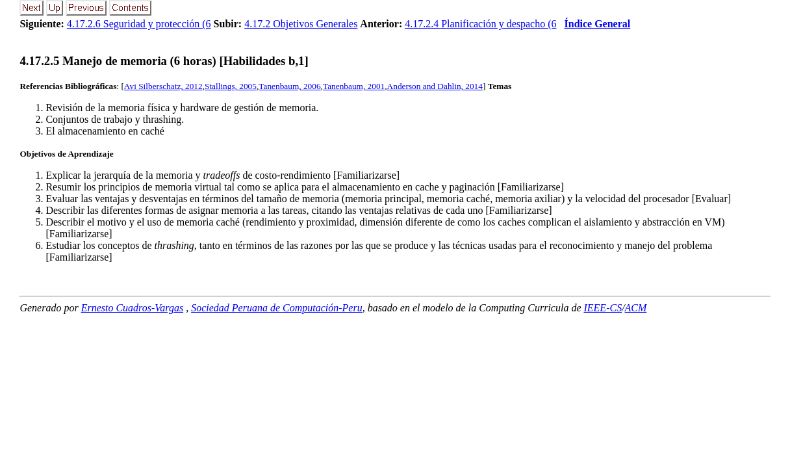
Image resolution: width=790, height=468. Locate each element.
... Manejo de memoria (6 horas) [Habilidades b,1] (163, 61)
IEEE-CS (602, 307)
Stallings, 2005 (231, 86)
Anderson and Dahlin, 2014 (435, 86)
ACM (636, 307)
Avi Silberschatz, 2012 (163, 86)
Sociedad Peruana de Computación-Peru (277, 307)
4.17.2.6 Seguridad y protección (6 (139, 23)
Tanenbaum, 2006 (289, 86)
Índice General (598, 23)
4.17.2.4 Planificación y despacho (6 (480, 23)
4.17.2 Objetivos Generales (300, 23)
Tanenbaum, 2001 (354, 86)
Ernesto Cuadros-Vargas (132, 307)
